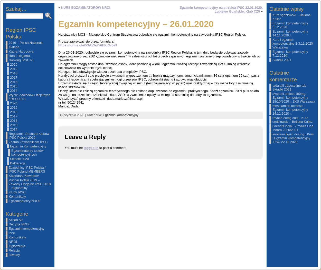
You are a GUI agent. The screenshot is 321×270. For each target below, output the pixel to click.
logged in (91, 148)
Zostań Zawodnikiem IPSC (28, 142)
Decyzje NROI (19, 224)
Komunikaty (17, 196)
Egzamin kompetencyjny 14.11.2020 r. (290, 33)
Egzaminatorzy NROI (24, 201)
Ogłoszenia (17, 246)
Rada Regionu (19, 56)
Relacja (14, 250)
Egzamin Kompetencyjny (28, 146)
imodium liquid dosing (288, 134)
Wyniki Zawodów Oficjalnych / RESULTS (29, 97)
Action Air (16, 220)
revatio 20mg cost (285, 118)
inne (12, 233)
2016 (13, 82)
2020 (13, 64)
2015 (13, 86)
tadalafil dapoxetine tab (289, 85)
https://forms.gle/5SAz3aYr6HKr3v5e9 (87, 45)
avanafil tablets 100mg (288, 94)
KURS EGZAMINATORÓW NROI (85, 7)
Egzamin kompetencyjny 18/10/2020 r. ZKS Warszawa (293, 99)
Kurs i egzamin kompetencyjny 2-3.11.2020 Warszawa (292, 43)
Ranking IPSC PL (21, 60)
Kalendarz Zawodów (24, 176)
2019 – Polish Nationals (26, 43)
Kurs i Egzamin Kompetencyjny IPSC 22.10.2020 (293, 138)
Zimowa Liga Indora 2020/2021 (292, 128)
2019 (13, 69)
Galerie (14, 47)
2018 (13, 73)
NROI (13, 242)
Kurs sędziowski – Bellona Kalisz (292, 120)
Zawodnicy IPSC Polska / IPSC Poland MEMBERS (27, 169)
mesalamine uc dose (287, 106)
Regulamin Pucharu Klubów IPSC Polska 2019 (29, 135)
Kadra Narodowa (21, 51)
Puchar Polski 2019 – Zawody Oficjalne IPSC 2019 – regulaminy (30, 184)
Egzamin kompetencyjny (26, 229)
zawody (14, 255)
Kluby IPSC (17, 192)
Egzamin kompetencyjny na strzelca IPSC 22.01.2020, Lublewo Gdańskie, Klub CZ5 (221, 9)
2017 (13, 77)
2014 (13, 91)
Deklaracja (17, 163)
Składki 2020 (19, 159)
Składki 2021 (281, 60)
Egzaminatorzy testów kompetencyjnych (27, 152)
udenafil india (282, 126)
